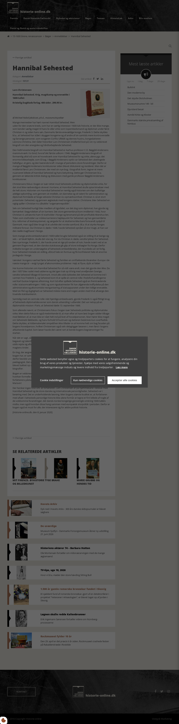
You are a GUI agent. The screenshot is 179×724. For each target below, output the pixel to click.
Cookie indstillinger (51, 380)
